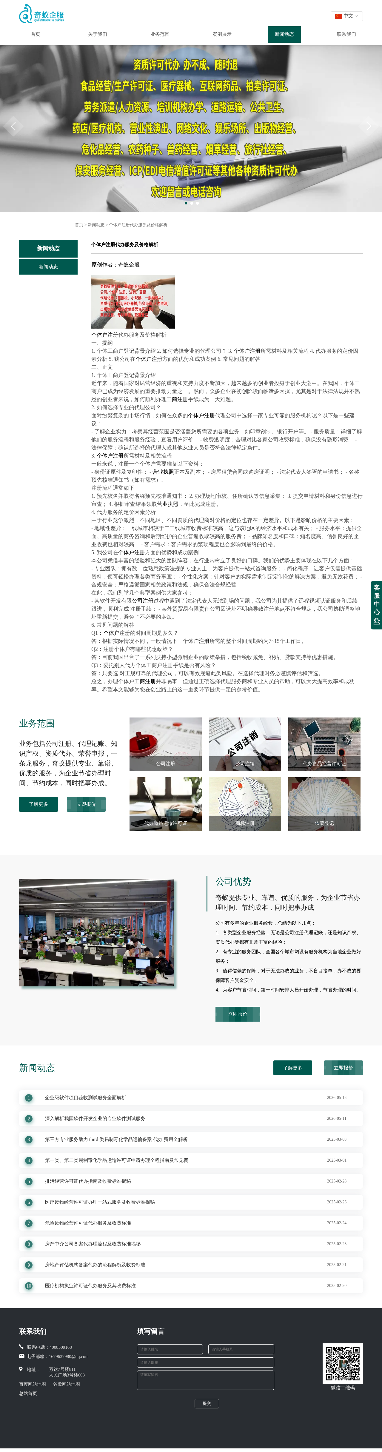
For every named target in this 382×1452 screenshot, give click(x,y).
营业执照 (163, 472)
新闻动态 (284, 34)
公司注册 (142, 601)
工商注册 (177, 399)
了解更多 (38, 804)
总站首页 (28, 1393)
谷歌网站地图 (66, 1384)
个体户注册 (104, 335)
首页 (35, 34)
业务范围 (160, 34)
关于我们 (97, 34)
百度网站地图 (32, 1384)
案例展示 (222, 34)
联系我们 (346, 34)
